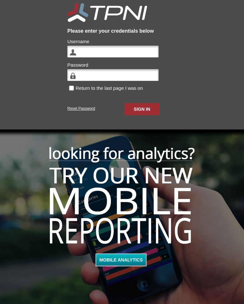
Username (78, 41)
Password (77, 65)
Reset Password (81, 108)
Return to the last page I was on (109, 88)
